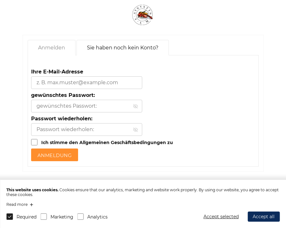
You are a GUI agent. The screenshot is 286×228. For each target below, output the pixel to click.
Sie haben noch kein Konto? (122, 48)
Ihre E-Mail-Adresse (57, 72)
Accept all (264, 216)
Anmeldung (54, 155)
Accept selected (221, 216)
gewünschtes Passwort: (63, 95)
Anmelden (51, 48)
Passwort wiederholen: (61, 119)
